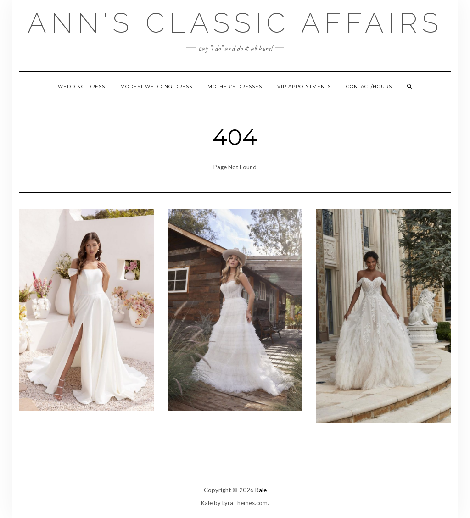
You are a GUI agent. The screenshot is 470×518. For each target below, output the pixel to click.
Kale (261, 490)
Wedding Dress (81, 86)
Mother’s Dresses (234, 86)
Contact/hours (369, 86)
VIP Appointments (304, 86)
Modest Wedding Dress (156, 86)
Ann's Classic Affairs (235, 23)
